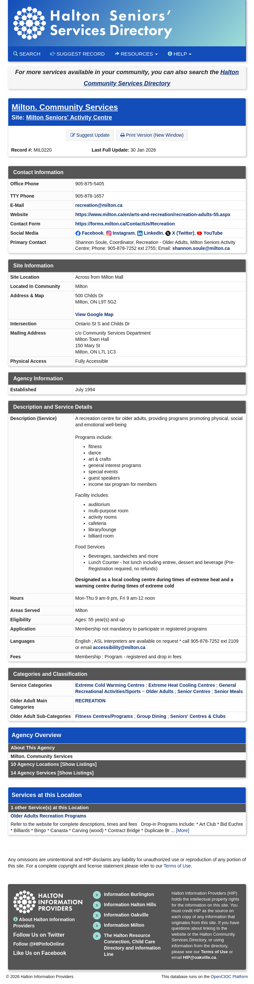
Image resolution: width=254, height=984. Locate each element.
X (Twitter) (183, 233)
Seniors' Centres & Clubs (198, 716)
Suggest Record (77, 54)
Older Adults (160, 691)
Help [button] (179, 54)
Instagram (123, 233)
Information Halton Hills (130, 904)
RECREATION (90, 700)
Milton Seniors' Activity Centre (69, 117)
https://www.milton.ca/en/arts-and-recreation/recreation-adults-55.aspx (153, 214)
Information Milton (124, 925)
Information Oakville (126, 914)
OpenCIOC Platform (229, 976)
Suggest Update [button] (89, 135)
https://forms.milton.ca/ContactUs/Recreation (125, 223)
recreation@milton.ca (99, 205)
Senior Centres (194, 691)
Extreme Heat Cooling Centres (181, 685)
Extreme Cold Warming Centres (110, 685)
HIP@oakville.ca (199, 957)
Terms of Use (177, 865)
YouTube (213, 233)
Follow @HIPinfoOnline (38, 944)
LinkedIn (153, 233)
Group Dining (151, 716)
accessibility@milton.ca (119, 647)
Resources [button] (136, 54)
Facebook (92, 233)
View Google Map (94, 314)
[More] (182, 830)
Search (26, 54)
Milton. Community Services (65, 107)
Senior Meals (228, 691)
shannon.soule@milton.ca (201, 248)
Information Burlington (129, 894)
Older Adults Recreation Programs (48, 816)
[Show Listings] (79, 764)
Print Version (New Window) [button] (152, 135)
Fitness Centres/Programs (104, 716)
